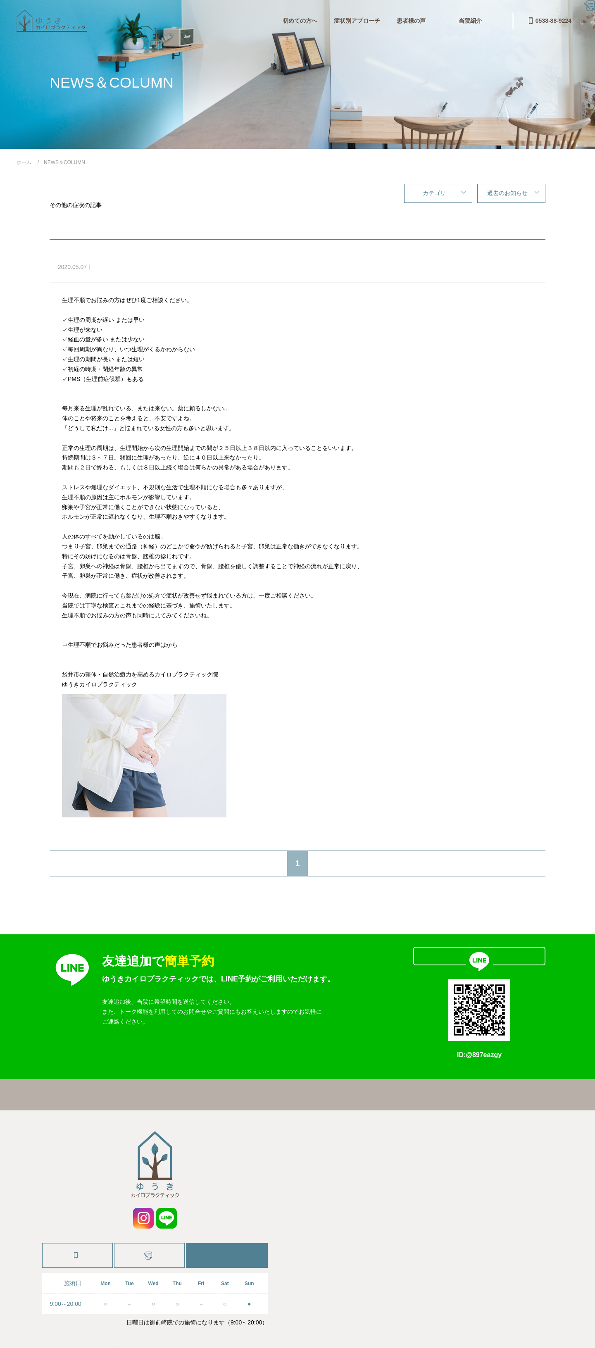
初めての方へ (184, 20)
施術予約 (149, 1223)
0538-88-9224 (497, 20)
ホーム (157, 1063)
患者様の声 (295, 20)
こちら (174, 644)
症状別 (155, 267)
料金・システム (346, 20)
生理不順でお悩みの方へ (113, 254)
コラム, (137, 267)
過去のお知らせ (507, 193)
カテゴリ (434, 193)
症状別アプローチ (241, 20)
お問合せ (434, 20)
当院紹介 (394, 20)
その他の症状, (109, 267)
